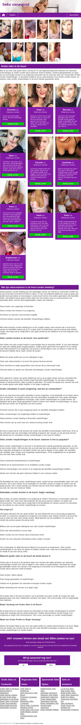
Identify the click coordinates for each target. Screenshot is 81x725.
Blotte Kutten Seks (68, 693)
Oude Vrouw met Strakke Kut (68, 707)
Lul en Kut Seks (67, 689)
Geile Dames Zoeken (8, 695)
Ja (23, 665)
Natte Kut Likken (67, 697)
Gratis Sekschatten (48, 699)
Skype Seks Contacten (29, 706)
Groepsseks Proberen (70, 710)
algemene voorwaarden (25, 723)
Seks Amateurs (67, 703)
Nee (50, 665)
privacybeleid (35, 723)
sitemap (17, 723)
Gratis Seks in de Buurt (9, 689)
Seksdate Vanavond (48, 693)
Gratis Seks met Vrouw (29, 710)
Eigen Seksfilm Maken (49, 710)
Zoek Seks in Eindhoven (25, 690)
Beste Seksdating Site (49, 703)
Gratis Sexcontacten (8, 703)
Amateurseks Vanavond (45, 707)
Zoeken (12, 15)
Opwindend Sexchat (48, 701)
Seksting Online (26, 708)
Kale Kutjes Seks (68, 691)
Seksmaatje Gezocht (8, 706)
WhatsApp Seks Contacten (26, 702)
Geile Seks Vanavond (69, 695)
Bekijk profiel (13, 124)
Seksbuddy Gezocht (8, 708)
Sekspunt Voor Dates (49, 695)
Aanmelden (74, 15)
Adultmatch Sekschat (49, 697)
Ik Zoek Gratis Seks (8, 697)
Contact (41, 723)
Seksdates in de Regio (9, 699)
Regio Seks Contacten (9, 701)
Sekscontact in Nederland (6, 692)
